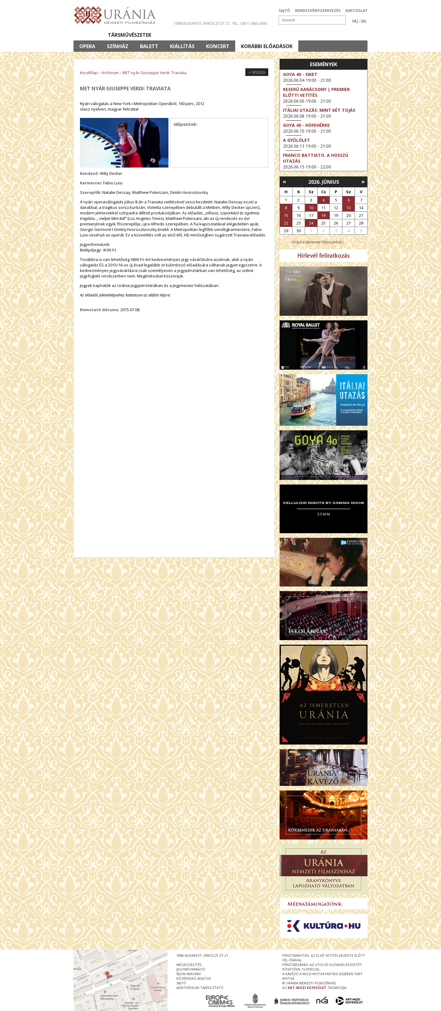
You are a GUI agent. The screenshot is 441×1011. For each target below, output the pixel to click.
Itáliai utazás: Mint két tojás (319, 110)
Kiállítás (182, 46)
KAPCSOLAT (356, 10)
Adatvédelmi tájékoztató (200, 987)
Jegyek (326, 35)
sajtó (181, 983)
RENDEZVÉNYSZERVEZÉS (318, 10)
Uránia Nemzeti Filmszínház (317, 242)
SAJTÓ (284, 10)
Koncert (217, 46)
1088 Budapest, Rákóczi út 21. (202, 23)
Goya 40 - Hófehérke (306, 125)
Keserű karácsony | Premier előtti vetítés (316, 92)
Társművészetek (129, 35)
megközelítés (189, 964)
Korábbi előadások (266, 46)
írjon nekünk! (188, 973)
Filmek (87, 35)
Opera (87, 46)
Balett (149, 46)
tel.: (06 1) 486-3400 (249, 23)
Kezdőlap (89, 72)
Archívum (110, 72)
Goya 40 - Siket (300, 74)
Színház (117, 46)
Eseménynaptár (285, 35)
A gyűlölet (296, 140)
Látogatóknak (231, 35)
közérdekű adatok (193, 978)
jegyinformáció (190, 969)
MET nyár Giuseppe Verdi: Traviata (154, 72)
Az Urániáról (181, 35)
